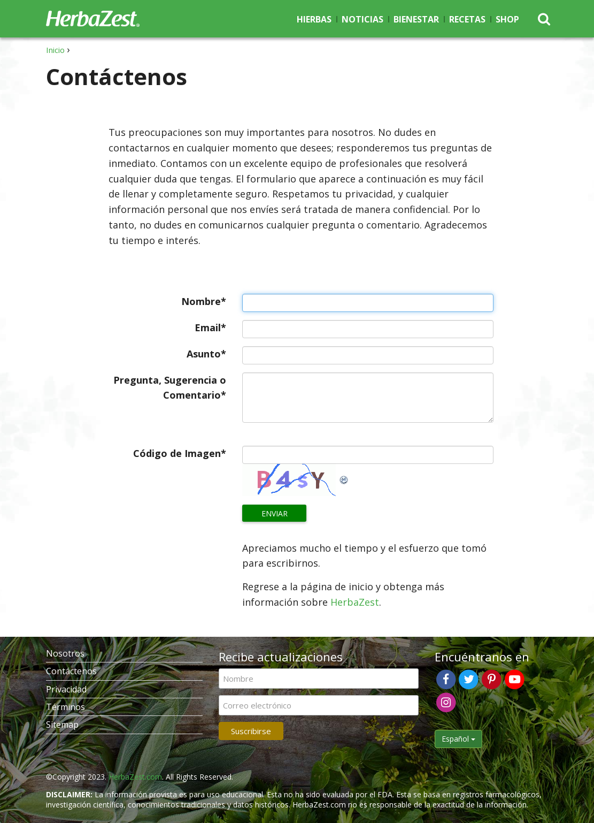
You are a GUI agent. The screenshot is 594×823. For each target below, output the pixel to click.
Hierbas (314, 19)
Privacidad (66, 689)
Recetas (467, 19)
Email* (210, 327)
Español (458, 739)
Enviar (274, 513)
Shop (507, 19)
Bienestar (416, 19)
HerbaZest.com (135, 777)
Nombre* (203, 301)
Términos (65, 707)
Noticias (362, 19)
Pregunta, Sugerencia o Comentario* (169, 388)
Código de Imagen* (179, 453)
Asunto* (206, 353)
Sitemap (62, 724)
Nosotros (65, 653)
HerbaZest (354, 602)
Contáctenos (71, 671)
